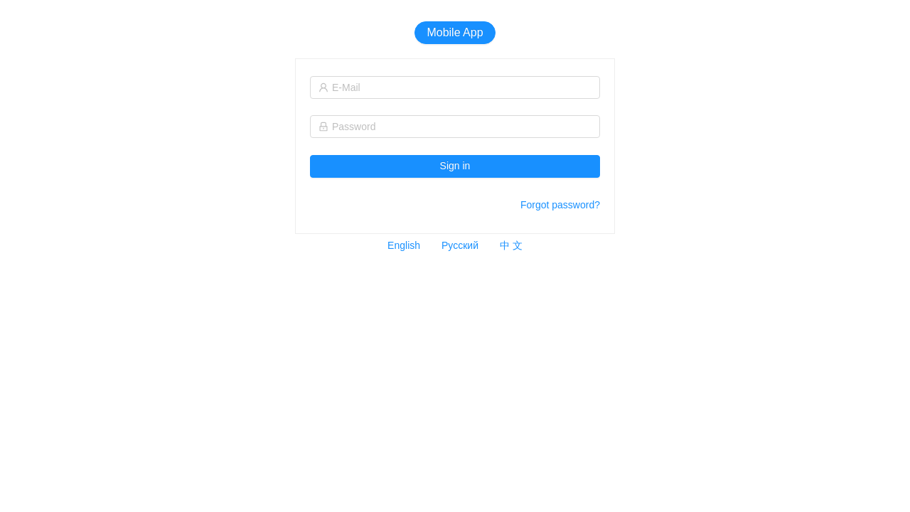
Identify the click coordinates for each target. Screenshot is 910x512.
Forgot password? (560, 204)
